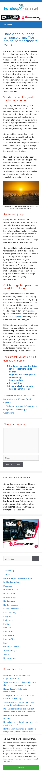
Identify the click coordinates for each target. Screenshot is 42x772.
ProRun (6, 624)
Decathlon (8, 586)
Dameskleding (16, 380)
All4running (8, 570)
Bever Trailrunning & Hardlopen (17, 578)
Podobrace (8, 620)
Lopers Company (10, 608)
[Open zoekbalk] (37, 24)
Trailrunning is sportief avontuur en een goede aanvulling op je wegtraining (20, 409)
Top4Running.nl (10, 650)
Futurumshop (9, 597)
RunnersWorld (9, 635)
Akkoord (21, 767)
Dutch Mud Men (10, 589)
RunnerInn (8, 631)
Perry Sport (8, 616)
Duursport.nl (9, 593)
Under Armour (9, 658)
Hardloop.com (9, 601)
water (31, 311)
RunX (5, 643)
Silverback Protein (11, 646)
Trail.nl (6, 654)
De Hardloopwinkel (11, 582)
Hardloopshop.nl (10, 605)
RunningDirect (9, 639)
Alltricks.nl (8, 574)
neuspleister (17, 316)
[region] (21, 753)
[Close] (39, 737)
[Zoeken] (35, 559)
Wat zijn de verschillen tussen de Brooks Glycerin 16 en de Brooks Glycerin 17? (19, 399)
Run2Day (7, 627)
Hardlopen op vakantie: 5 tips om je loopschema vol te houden (23, 369)
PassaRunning (9, 612)
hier (15, 759)
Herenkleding (15, 383)
